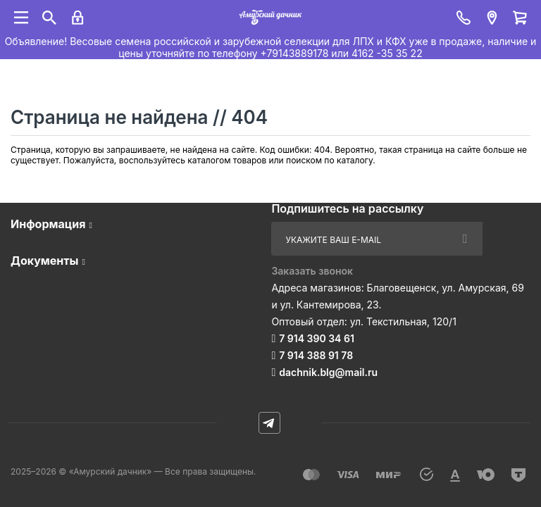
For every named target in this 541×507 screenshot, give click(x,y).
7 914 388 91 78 (316, 355)
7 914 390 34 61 (316, 338)
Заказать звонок (312, 271)
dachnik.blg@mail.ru (328, 372)
